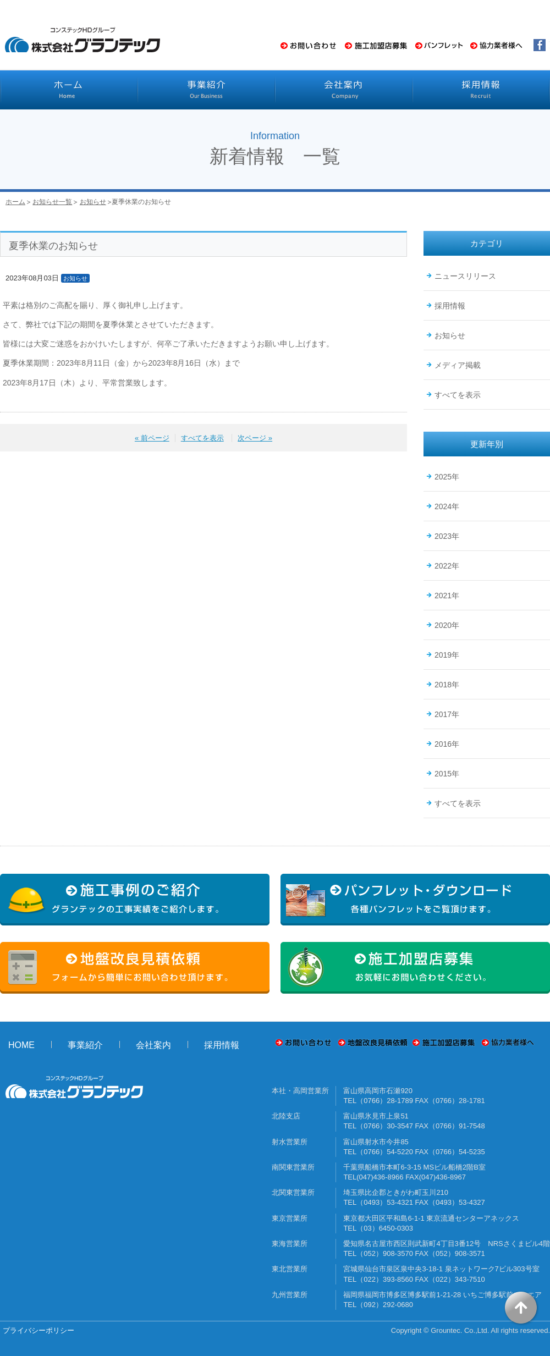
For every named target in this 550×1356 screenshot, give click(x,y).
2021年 (447, 595)
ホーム (15, 202)
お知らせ (93, 202)
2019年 (447, 655)
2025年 (447, 476)
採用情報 (450, 305)
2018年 (447, 684)
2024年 (447, 506)
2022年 (447, 565)
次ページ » (255, 438)
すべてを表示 (202, 438)
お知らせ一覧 (52, 202)
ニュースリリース (465, 276)
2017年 (447, 714)
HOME (21, 1045)
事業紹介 (85, 1045)
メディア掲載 (458, 365)
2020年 (447, 625)
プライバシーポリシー (38, 1330)
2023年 (447, 536)
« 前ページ (152, 438)
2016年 (447, 744)
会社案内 (153, 1045)
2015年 (447, 773)
